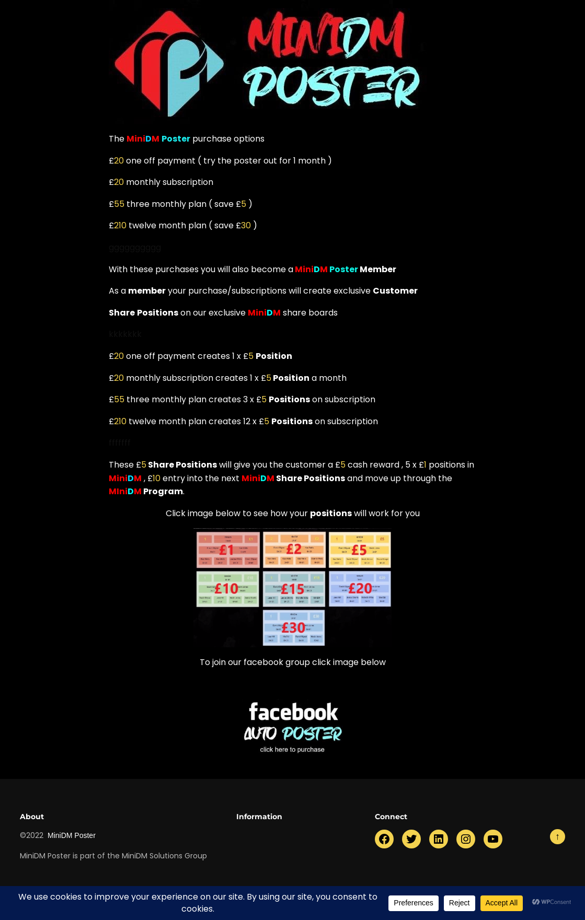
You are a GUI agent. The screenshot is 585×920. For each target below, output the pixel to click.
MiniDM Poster (72, 835)
